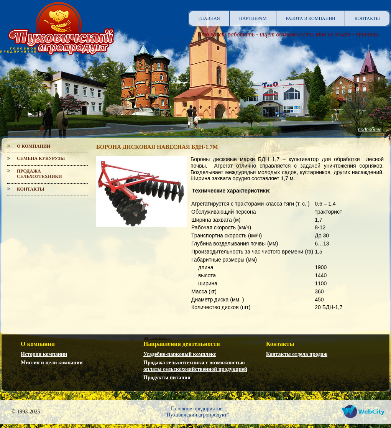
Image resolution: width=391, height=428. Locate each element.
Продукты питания (167, 377)
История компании (44, 354)
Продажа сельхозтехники (39, 173)
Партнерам (253, 18)
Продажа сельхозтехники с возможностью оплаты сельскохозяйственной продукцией (195, 366)
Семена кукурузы (41, 158)
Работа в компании (310, 18)
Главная (209, 18)
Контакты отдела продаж (296, 354)
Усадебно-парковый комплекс (179, 354)
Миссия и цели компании (52, 362)
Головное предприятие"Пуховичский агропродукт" (196, 412)
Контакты (367, 18)
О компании (33, 146)
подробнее (369, 129)
